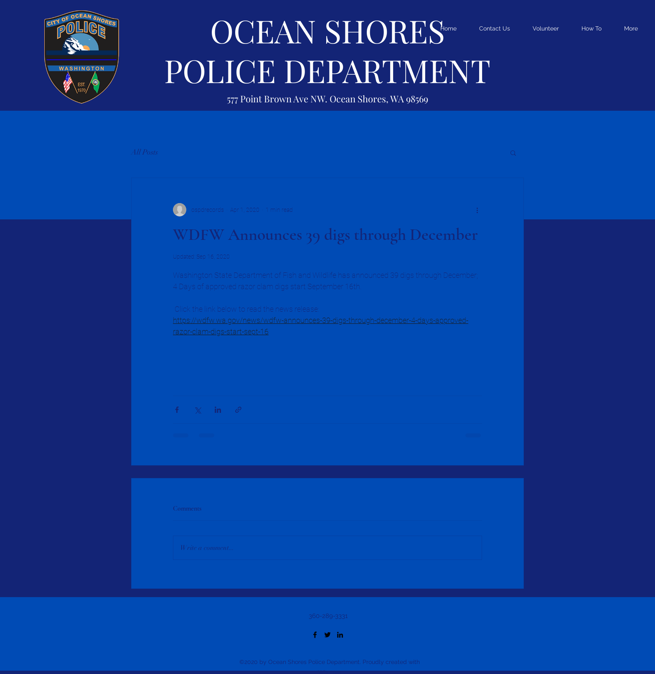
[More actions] (477, 210)
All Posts (144, 152)
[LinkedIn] (340, 635)
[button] (513, 152)
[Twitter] (327, 635)
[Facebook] (315, 635)
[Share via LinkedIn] (218, 410)
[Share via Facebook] (177, 410)
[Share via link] (238, 410)
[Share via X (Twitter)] (197, 410)
